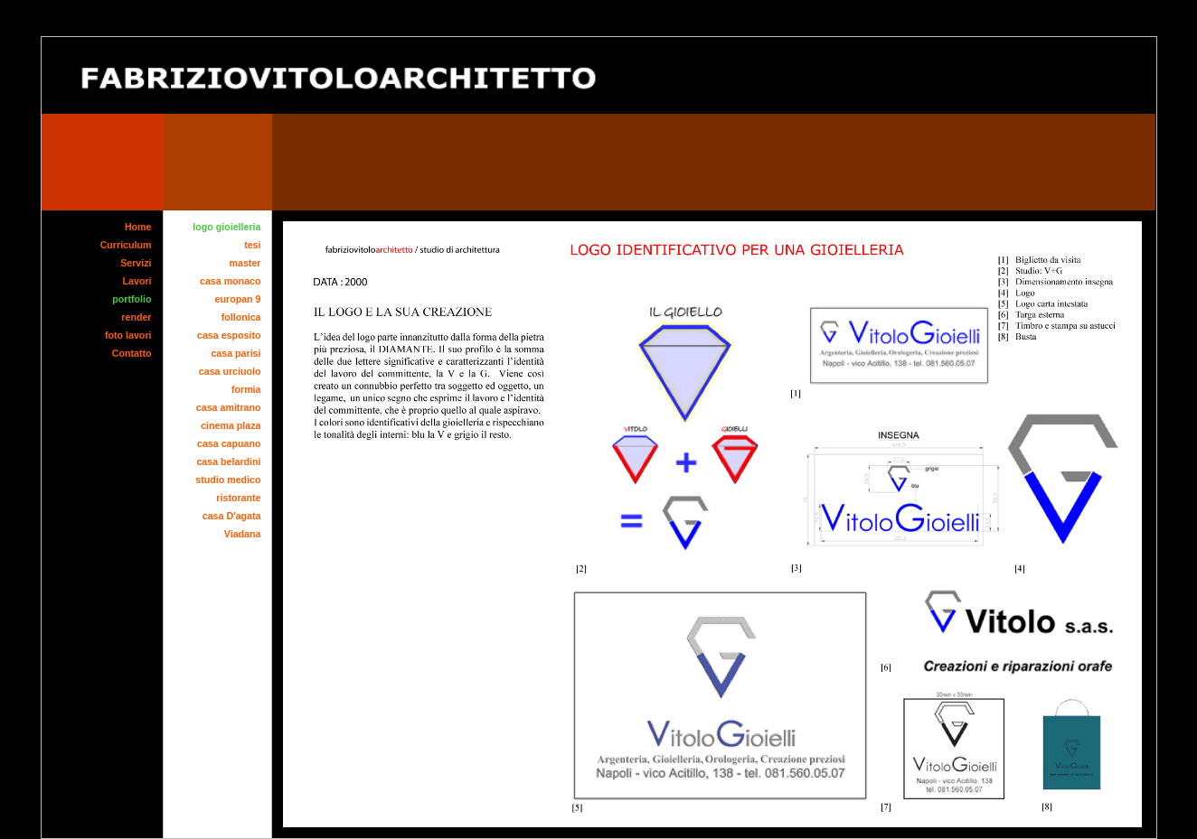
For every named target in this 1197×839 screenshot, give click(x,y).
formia (246, 389)
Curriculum (126, 244)
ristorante (238, 497)
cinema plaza (230, 425)
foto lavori (128, 335)
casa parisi (235, 353)
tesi (252, 244)
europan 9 (238, 299)
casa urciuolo (230, 371)
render (136, 317)
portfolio (131, 299)
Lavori (137, 280)
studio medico (227, 479)
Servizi (135, 262)
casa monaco (230, 280)
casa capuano (228, 443)
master (245, 262)
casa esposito (228, 335)
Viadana (242, 533)
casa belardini (228, 461)
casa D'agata (232, 515)
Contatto (132, 353)
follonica (241, 317)
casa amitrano (228, 407)
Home (138, 226)
